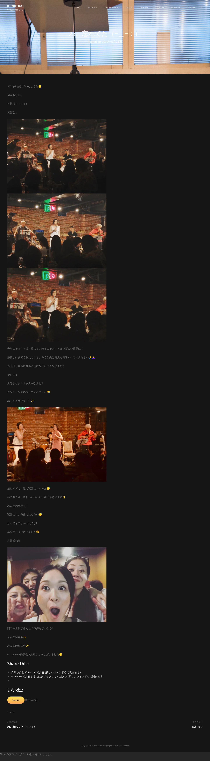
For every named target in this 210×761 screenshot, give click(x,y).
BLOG (129, 7)
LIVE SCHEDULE (112, 7)
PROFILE (92, 7)
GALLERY (159, 7)
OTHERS (191, 7)
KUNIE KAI (15, 6)
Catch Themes (123, 745)
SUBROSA (175, 7)
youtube (143, 7)
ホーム (78, 7)
